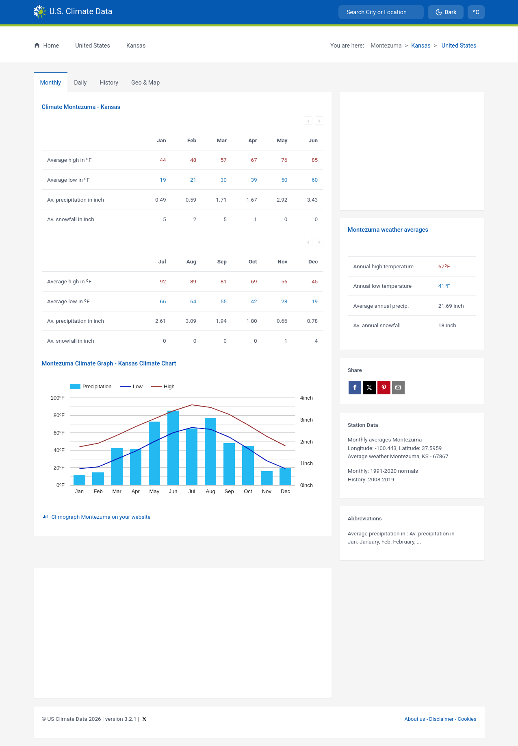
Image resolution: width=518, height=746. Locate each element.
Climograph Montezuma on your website (101, 516)
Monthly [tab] (50, 82)
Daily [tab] (80, 82)
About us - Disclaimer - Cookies (441, 719)
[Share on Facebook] (355, 387)
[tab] (109, 82)
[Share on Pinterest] (383, 387)
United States (458, 45)
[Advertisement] (412, 151)
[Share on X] (369, 387)
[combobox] (381, 12)
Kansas (421, 45)
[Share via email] (398, 387)
